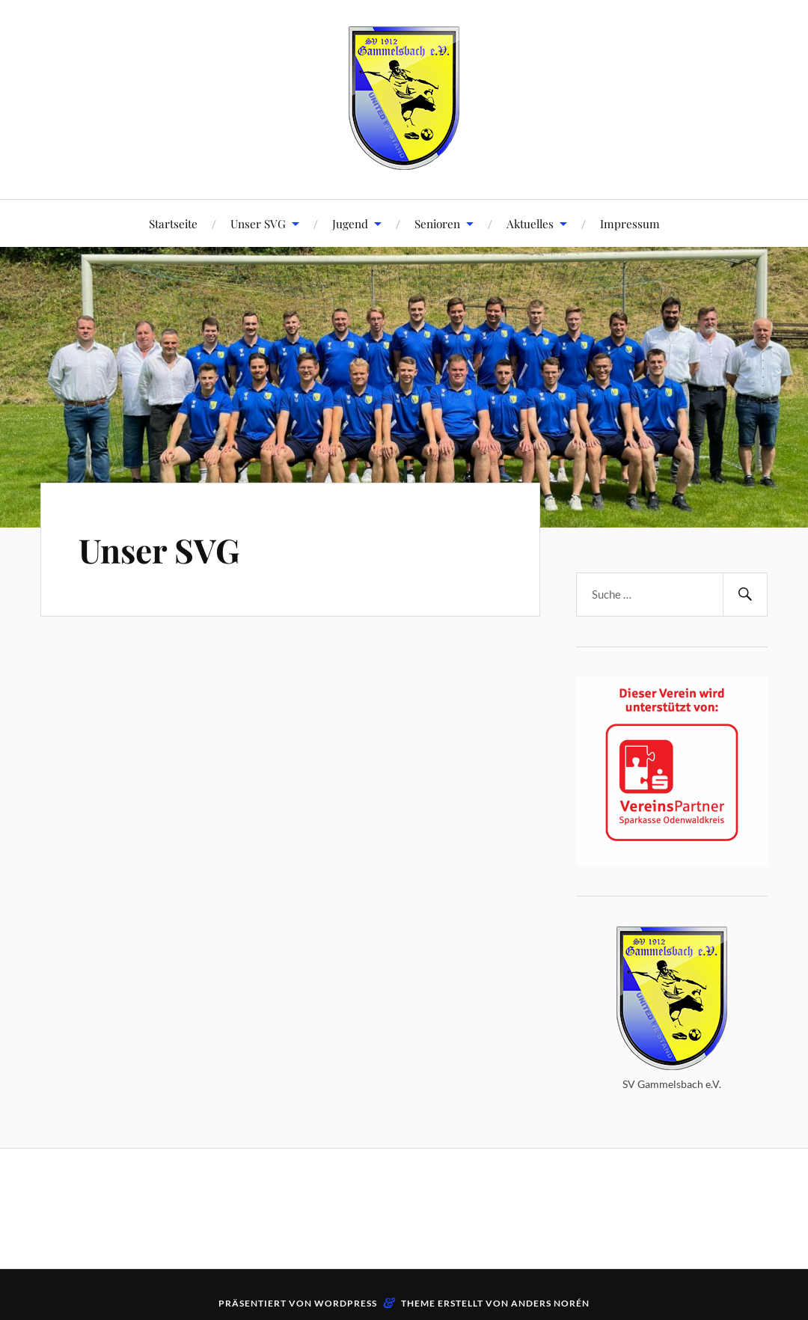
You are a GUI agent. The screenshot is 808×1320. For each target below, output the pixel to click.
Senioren (437, 223)
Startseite (173, 223)
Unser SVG (258, 223)
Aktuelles (530, 223)
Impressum (630, 223)
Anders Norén (550, 1303)
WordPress (345, 1303)
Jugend (350, 223)
